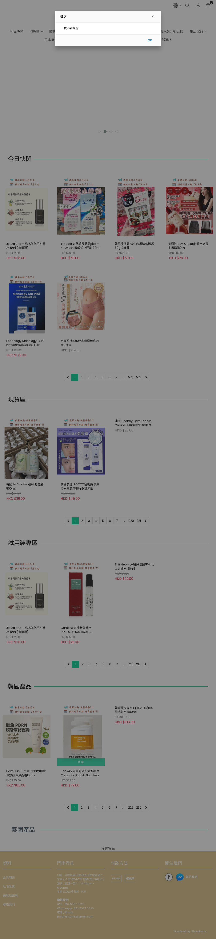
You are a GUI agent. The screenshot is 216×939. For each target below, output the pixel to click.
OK (150, 40)
